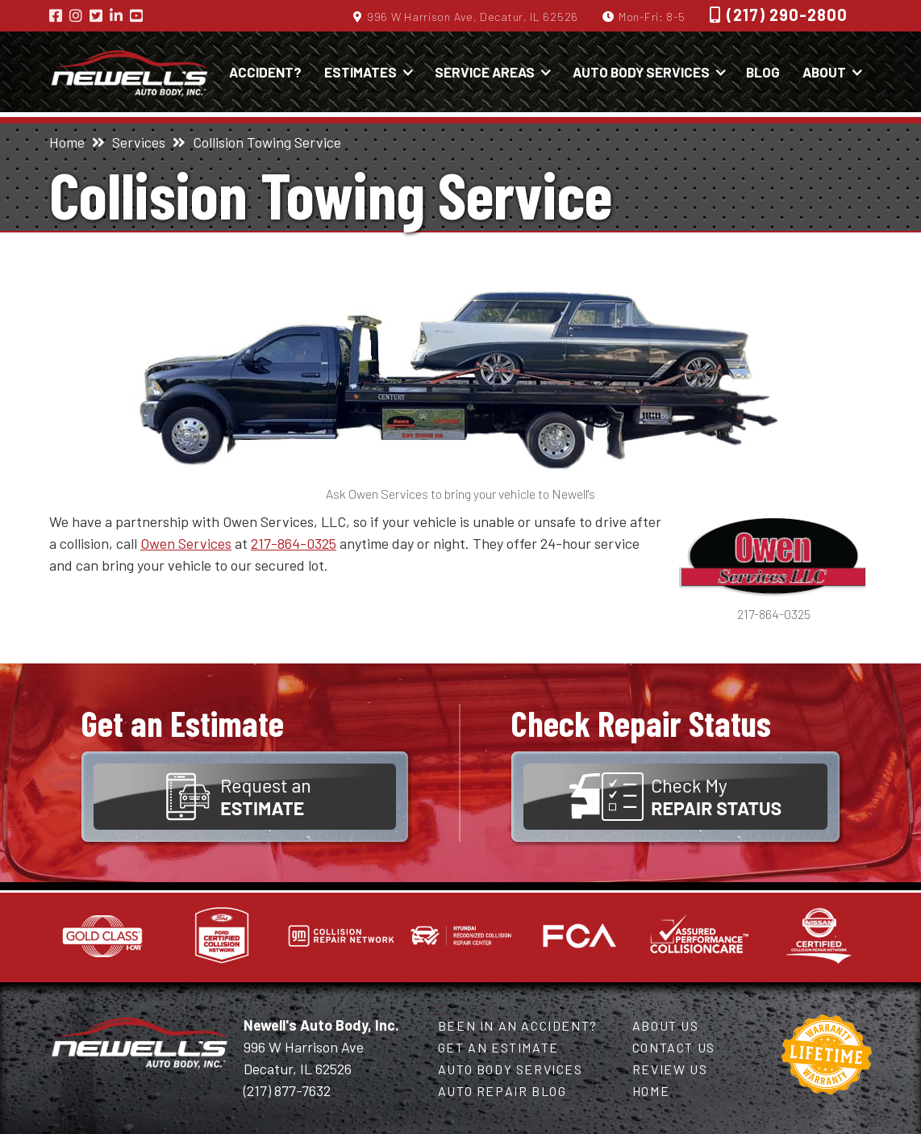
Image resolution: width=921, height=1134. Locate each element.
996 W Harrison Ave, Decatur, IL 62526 (472, 16)
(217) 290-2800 (787, 14)
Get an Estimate (498, 1047)
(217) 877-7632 (287, 1090)
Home (67, 142)
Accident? (265, 72)
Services (138, 142)
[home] (129, 72)
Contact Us (673, 1047)
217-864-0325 (293, 543)
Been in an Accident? (518, 1025)
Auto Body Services (510, 1069)
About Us (665, 1025)
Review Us (669, 1069)
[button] (367, 71)
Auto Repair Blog (502, 1090)
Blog (763, 72)
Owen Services (185, 543)
